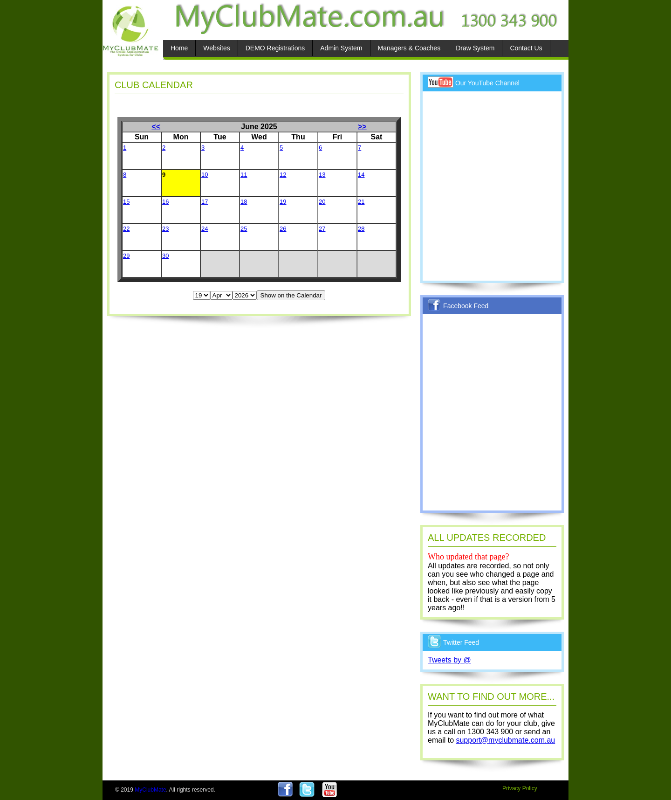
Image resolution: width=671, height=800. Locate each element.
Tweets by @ (449, 660)
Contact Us (526, 48)
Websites (216, 48)
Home (179, 48)
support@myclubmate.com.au (505, 740)
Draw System (475, 48)
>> (362, 127)
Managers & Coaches (409, 48)
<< (155, 127)
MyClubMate (150, 789)
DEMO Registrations (275, 48)
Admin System (341, 48)
